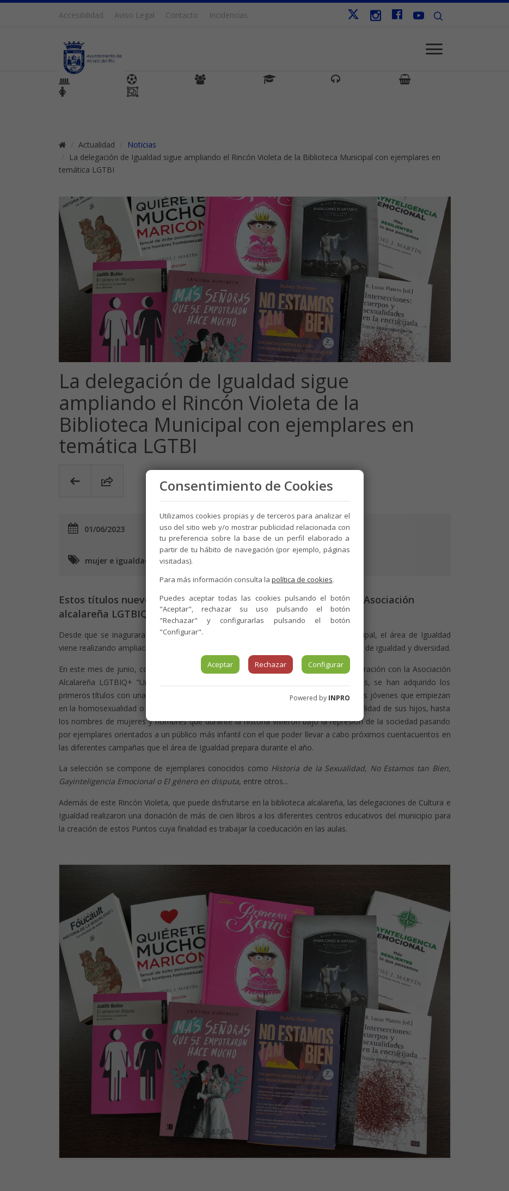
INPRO (339, 698)
